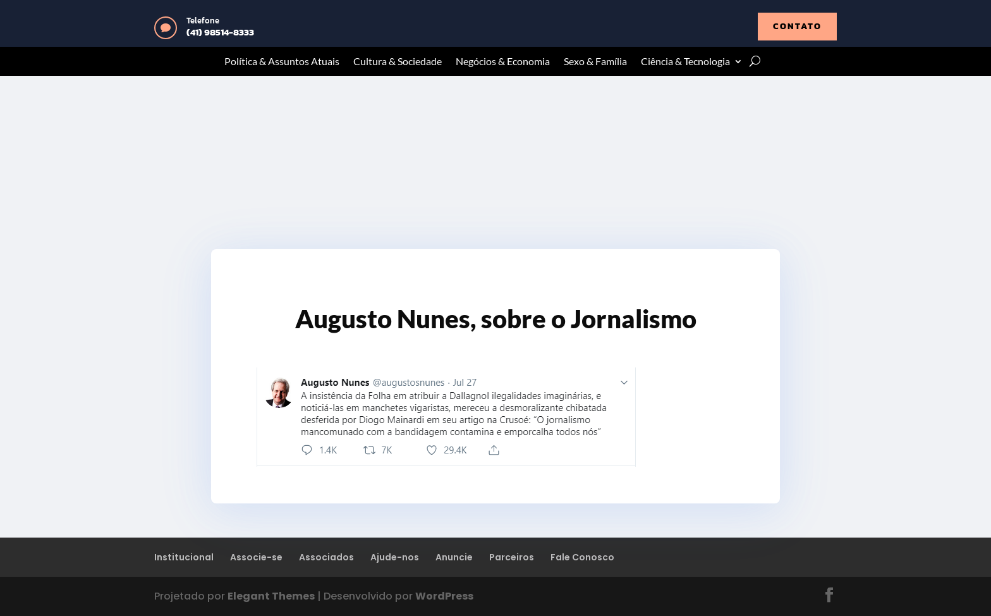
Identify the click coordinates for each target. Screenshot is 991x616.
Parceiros (511, 557)
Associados (326, 557)
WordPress (444, 596)
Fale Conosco (582, 557)
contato (797, 26)
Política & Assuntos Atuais (281, 62)
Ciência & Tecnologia (685, 62)
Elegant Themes (271, 596)
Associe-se (256, 557)
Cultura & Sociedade (397, 62)
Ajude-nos (394, 557)
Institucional (184, 557)
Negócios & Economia (503, 62)
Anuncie (454, 557)
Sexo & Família (595, 62)
